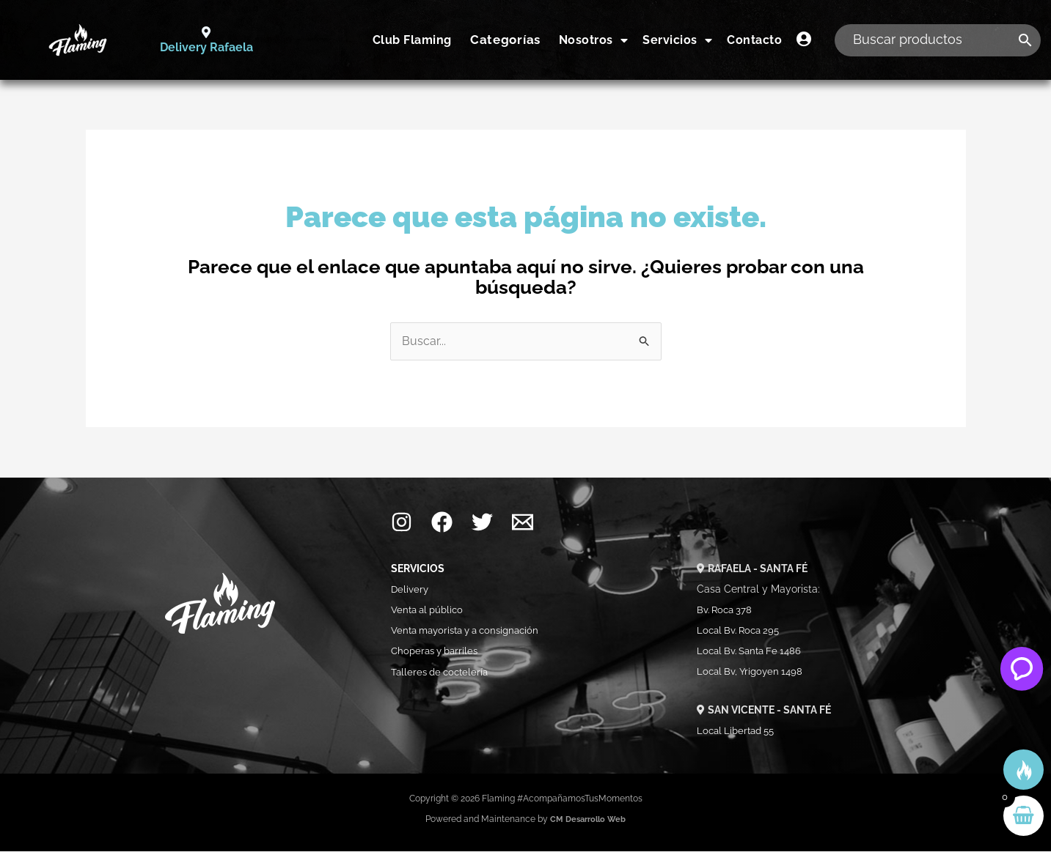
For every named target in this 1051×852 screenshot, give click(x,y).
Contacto (754, 40)
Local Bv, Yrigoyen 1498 (753, 672)
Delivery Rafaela (206, 47)
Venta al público (430, 611)
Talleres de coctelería (444, 672)
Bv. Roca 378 (726, 611)
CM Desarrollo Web (588, 820)
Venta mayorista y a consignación (472, 631)
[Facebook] (442, 523)
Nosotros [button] (594, 40)
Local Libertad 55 (739, 731)
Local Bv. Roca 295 (741, 631)
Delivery (410, 590)
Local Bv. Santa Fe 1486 (753, 652)
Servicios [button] (677, 40)
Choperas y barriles (438, 652)
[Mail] (522, 523)
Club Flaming (412, 40)
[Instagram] (401, 523)
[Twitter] (482, 523)
